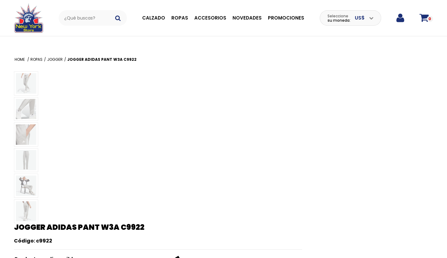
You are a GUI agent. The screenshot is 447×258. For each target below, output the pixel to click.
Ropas (179, 18)
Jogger (55, 51)
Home (20, 51)
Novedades (247, 18)
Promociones (286, 18)
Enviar (304, 193)
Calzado (153, 18)
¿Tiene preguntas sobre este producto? (349, 223)
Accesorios (210, 18)
